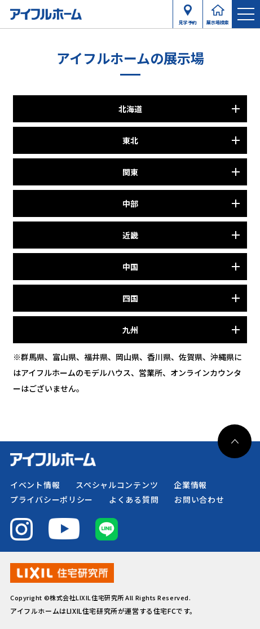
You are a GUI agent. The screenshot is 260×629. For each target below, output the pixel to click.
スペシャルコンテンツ (117, 484)
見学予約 (188, 19)
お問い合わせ (199, 499)
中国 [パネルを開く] (130, 266)
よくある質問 (133, 499)
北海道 (130, 108)
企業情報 (190, 484)
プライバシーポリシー (51, 499)
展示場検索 (217, 19)
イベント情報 (35, 484)
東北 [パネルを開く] (130, 140)
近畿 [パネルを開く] (130, 235)
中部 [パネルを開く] (130, 203)
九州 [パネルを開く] (130, 329)
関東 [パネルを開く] (130, 172)
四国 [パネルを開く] (130, 298)
